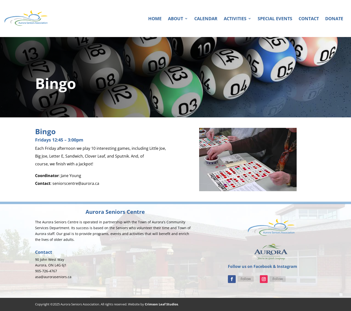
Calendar (205, 19)
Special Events (275, 19)
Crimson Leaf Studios (161, 304)
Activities (235, 19)
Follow (246, 278)
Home (155, 19)
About (175, 19)
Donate (334, 19)
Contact (309, 19)
